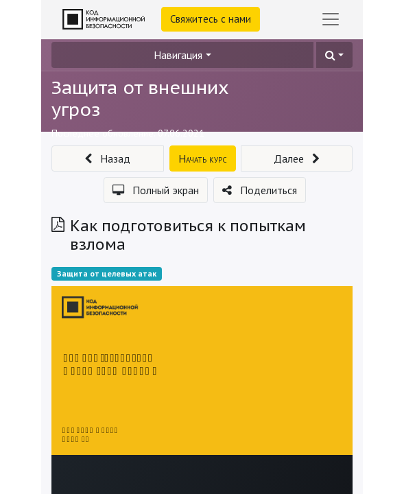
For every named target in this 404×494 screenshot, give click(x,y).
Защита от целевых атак (106, 273)
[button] (334, 55)
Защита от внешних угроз (140, 98)
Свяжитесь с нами (210, 18)
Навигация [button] (178, 55)
